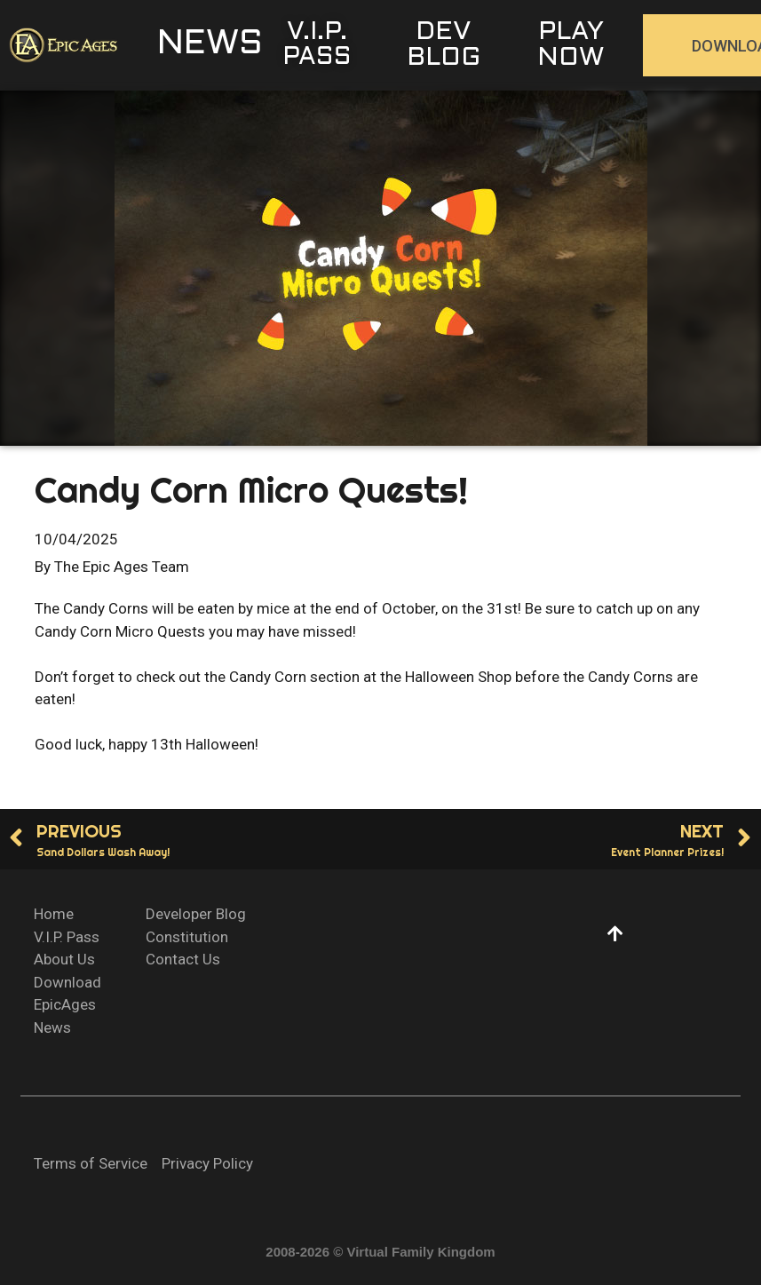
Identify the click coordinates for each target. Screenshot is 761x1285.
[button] (210, 45)
